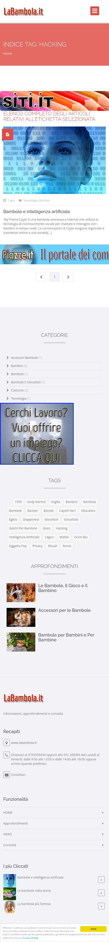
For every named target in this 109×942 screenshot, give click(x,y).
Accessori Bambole (26, 358)
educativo (88, 510)
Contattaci (18, 775)
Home (7, 53)
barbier (32, 510)
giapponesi (31, 519)
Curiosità (9, 845)
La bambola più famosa (34, 904)
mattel (64, 537)
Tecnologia (21, 398)
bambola (89, 502)
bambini (72, 502)
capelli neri (67, 510)
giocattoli (51, 519)
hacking (61, 528)
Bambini (19, 366)
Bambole (19, 374)
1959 (18, 502)
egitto (13, 519)
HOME (8, 812)
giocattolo (71, 519)
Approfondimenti (15, 823)
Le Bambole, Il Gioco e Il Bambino (62, 588)
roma (67, 546)
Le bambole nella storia (34, 890)
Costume (19, 390)
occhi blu (81, 537)
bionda (49, 510)
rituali (52, 546)
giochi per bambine (23, 528)
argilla (55, 502)
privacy (37, 546)
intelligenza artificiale (24, 537)
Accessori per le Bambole (64, 610)
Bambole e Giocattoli (28, 382)
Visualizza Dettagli (30, 938)
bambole (15, 510)
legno (49, 537)
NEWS (7, 834)
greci (46, 528)
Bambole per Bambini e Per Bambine (66, 637)
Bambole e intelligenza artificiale (36, 211)
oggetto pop (18, 546)
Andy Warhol (36, 502)
